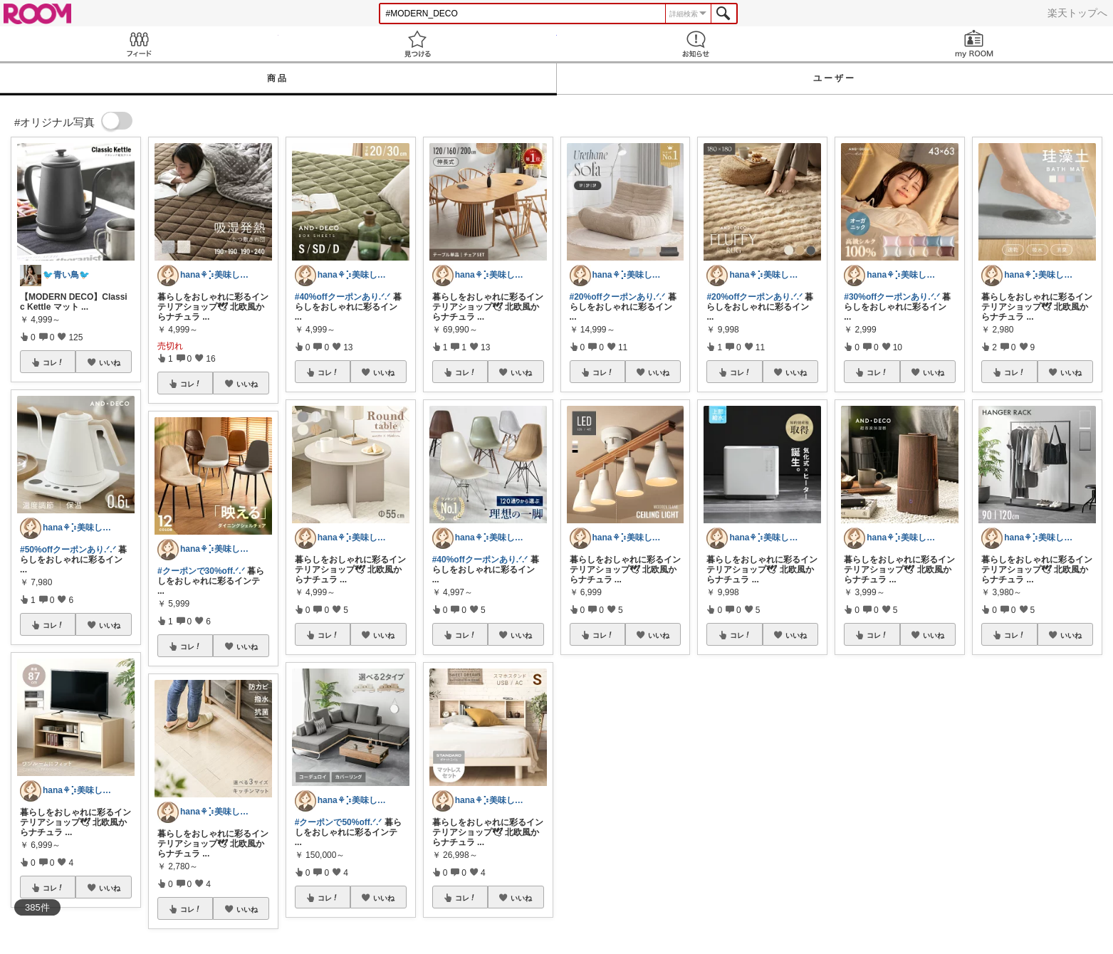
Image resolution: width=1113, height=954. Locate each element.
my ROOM (974, 43)
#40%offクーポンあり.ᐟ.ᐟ (343, 297)
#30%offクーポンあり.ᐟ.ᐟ (892, 297)
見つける (417, 43)
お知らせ (696, 43)
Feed (139, 43)
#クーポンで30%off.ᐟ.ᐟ (201, 571)
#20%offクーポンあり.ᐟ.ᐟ (618, 297)
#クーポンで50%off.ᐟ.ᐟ (338, 822)
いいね (109, 362)
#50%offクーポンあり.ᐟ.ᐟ (68, 550)
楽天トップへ (1077, 13)
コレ (53, 362)
